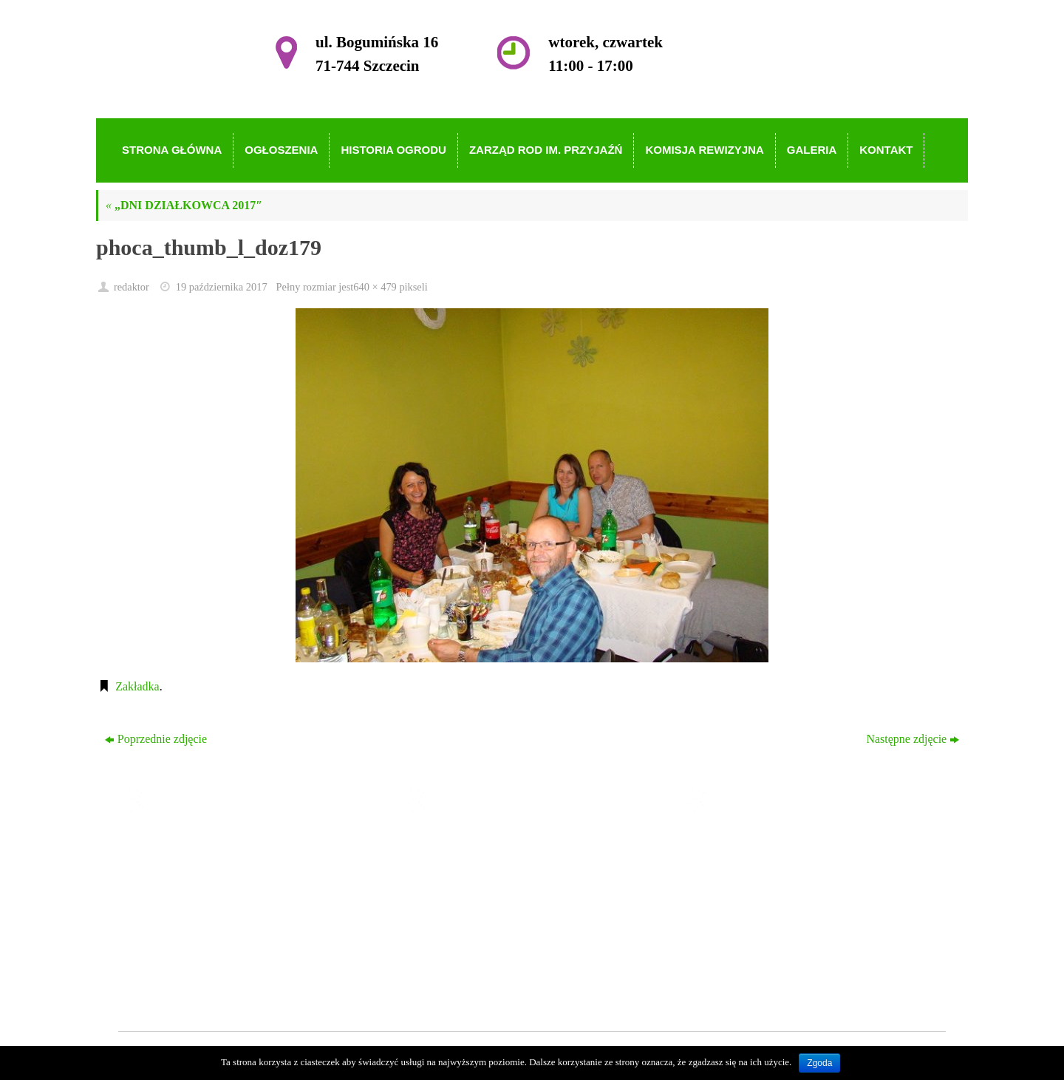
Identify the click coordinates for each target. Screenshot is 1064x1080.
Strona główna (470, 845)
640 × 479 (374, 287)
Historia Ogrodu (474, 887)
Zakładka (137, 686)
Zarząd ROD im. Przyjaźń (497, 909)
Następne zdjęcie (912, 739)
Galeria (453, 951)
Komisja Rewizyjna (483, 930)
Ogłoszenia (462, 866)
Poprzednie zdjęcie (156, 739)
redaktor (131, 287)
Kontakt (455, 972)
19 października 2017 (221, 287)
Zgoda (819, 1063)
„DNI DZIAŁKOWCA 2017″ (184, 205)
